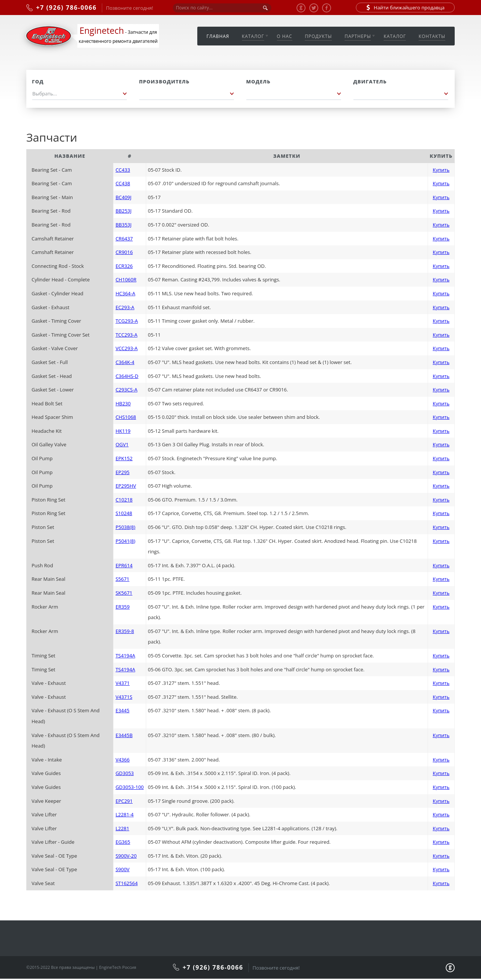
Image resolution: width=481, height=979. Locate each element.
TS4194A (125, 655)
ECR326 (124, 266)
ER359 (122, 606)
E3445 (122, 710)
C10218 (123, 499)
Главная (218, 36)
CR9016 (124, 252)
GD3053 (124, 773)
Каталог (253, 36)
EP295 (122, 472)
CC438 (122, 183)
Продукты (318, 36)
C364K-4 (124, 362)
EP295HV (125, 485)
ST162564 (126, 883)
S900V (122, 869)
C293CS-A (126, 389)
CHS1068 (125, 417)
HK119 (122, 431)
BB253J (123, 210)
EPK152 (123, 458)
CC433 (122, 169)
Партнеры (358, 36)
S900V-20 (125, 855)
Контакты (432, 36)
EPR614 (123, 565)
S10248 (123, 513)
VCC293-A (126, 348)
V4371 (122, 683)
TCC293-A (126, 334)
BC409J (123, 197)
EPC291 (124, 801)
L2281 (122, 828)
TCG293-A (126, 320)
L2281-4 (124, 814)
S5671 (122, 579)
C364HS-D (126, 376)
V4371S (123, 696)
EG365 (122, 841)
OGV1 (122, 444)
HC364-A (125, 293)
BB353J (123, 224)
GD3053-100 (129, 787)
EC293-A (124, 307)
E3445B (123, 735)
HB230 (122, 403)
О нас (284, 36)
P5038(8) (125, 527)
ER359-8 (124, 631)
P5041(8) (125, 541)
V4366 (122, 759)
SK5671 (123, 592)
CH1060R (125, 279)
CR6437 (124, 238)
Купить (441, 169)
